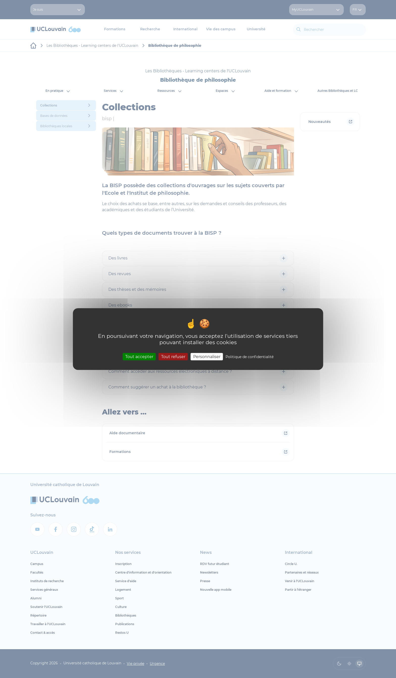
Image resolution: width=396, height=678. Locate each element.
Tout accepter (139, 356)
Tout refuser (173, 356)
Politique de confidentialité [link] (250, 357)
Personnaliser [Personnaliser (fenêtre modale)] (206, 356)
